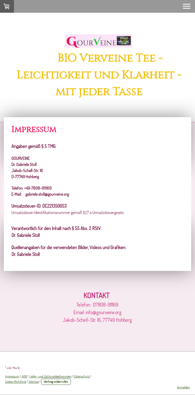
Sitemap (33, 381)
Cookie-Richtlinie (15, 381)
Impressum (12, 376)
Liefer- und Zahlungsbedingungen (50, 376)
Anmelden (183, 387)
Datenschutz (82, 376)
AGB (24, 376)
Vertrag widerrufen (56, 381)
